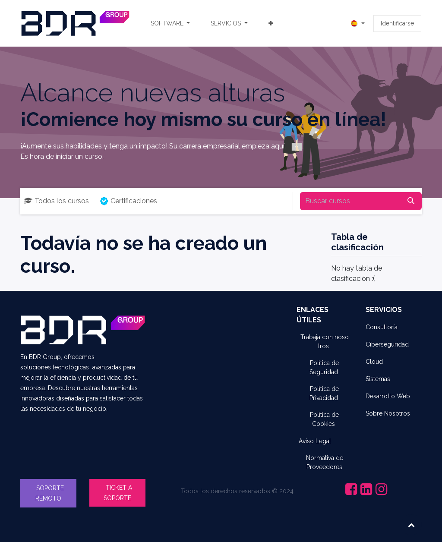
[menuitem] (170, 24)
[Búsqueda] (411, 201)
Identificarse (397, 23)
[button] (411, 524)
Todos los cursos (56, 201)
